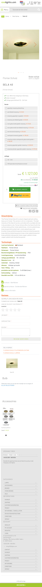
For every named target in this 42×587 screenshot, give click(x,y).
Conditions (8, 516)
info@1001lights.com (11, 546)
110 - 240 (9, 160)
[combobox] (24, 10)
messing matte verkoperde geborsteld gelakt (20, 140)
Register (7, 530)
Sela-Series (15, 16)
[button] (6, 44)
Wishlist (7, 525)
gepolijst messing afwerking (15, 108)
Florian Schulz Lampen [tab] (11, 353)
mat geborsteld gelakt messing (19, 124)
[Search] (39, 10)
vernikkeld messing (15, 112)
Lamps (7, 482)
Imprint (7, 519)
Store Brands (9, 491)
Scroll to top (21, 581)
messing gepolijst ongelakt (17, 116)
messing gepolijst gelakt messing (20, 145)
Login (6, 533)
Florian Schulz (10, 78)
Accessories (8, 485)
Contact (7, 549)
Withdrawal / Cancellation (13, 510)
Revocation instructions (12, 513)
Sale (6, 494)
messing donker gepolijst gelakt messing (22, 149)
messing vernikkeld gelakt (17, 120)
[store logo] (8, 3)
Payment (7, 499)
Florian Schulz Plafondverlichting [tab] (16, 350)
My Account (8, 528)
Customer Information (12, 505)
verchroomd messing (16, 131)
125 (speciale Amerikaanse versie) (17, 163)
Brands (7, 488)
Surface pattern (5, 427)
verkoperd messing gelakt (17, 135)
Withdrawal (8, 563)
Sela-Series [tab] (7, 347)
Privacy (7, 508)
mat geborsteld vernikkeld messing (20, 127)
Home (7, 16)
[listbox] (21, 128)
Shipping (7, 502)
